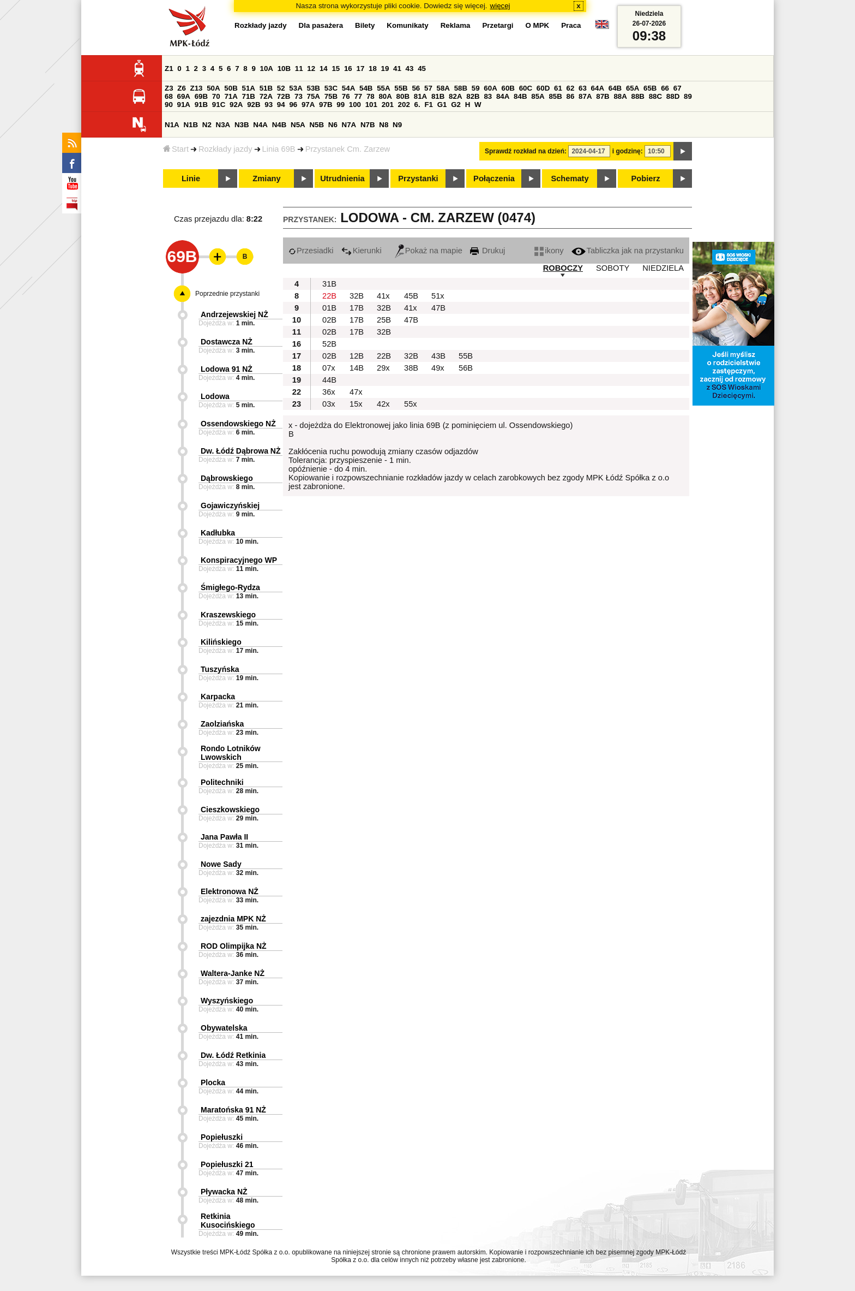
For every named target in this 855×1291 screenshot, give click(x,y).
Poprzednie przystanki (227, 294)
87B (602, 96)
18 (373, 68)
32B (357, 295)
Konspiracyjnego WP (239, 560)
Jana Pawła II (224, 836)
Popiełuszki (222, 1137)
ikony (548, 250)
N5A (298, 125)
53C (331, 88)
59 (476, 88)
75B (331, 96)
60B (508, 88)
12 (311, 68)
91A (183, 104)
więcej (500, 6)
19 (385, 68)
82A (455, 96)
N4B (279, 125)
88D (672, 96)
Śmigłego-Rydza (230, 587)
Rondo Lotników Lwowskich (231, 752)
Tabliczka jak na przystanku (627, 250)
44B (329, 380)
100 (355, 104)
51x (437, 295)
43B (438, 356)
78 (370, 96)
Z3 (169, 88)
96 (293, 104)
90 (169, 104)
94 (281, 104)
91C (218, 104)
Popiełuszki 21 (227, 1164)
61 (558, 88)
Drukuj (487, 250)
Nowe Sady (221, 864)
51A (248, 88)
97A (308, 104)
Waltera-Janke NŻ (232, 973)
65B (650, 88)
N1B (190, 125)
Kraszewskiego (228, 614)
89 (688, 96)
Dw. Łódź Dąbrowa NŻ (240, 451)
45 (422, 68)
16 (348, 68)
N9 (397, 125)
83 (488, 96)
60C (525, 88)
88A (620, 96)
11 (299, 68)
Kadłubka (218, 532)
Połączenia (494, 178)
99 (340, 104)
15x (356, 404)
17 (360, 68)
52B (329, 344)
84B (520, 96)
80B (403, 96)
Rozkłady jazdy (225, 149)
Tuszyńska (220, 669)
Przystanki (418, 178)
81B (437, 96)
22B (329, 295)
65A (632, 88)
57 (428, 88)
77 (358, 96)
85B (555, 96)
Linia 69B (279, 149)
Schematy (569, 178)
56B (466, 368)
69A (183, 96)
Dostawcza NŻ (226, 341)
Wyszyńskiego (227, 1000)
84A (502, 96)
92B (253, 104)
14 (324, 68)
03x (328, 404)
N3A (223, 125)
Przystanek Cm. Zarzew (347, 149)
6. (417, 104)
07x (328, 368)
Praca (571, 25)
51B (266, 88)
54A (348, 88)
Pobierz (645, 178)
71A (230, 96)
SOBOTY (612, 268)
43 (410, 68)
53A (295, 88)
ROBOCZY (563, 268)
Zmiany (266, 178)
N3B (241, 125)
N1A (172, 125)
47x (356, 392)
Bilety (365, 25)
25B (384, 320)
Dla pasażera (321, 25)
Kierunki (361, 250)
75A (313, 96)
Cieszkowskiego (230, 809)
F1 (428, 104)
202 (404, 104)
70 (216, 96)
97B (325, 104)
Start (176, 149)
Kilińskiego (221, 642)
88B (638, 96)
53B (313, 88)
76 (346, 96)
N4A (260, 125)
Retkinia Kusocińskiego (228, 1220)
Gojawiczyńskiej (230, 505)
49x (437, 368)
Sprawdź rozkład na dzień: (526, 151)
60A (490, 88)
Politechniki (222, 782)
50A (213, 88)
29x (383, 368)
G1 (442, 104)
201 (388, 104)
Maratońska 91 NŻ (233, 1109)
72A (266, 96)
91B (201, 104)
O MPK (538, 25)
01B (329, 308)
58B (460, 88)
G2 (456, 104)
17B (357, 308)
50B (230, 88)
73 (298, 96)
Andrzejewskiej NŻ (234, 314)
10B (284, 68)
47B (438, 308)
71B (248, 96)
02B (329, 320)
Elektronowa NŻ (229, 891)
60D (543, 88)
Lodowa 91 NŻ (226, 369)
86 (571, 96)
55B (400, 88)
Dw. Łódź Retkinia (233, 1055)
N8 (383, 125)
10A (266, 68)
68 (169, 96)
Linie (191, 178)
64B (615, 88)
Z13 (196, 88)
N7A (349, 125)
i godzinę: (627, 151)
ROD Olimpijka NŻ (234, 946)
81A (420, 96)
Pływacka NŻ (224, 1191)
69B (201, 96)
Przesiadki (311, 250)
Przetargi (497, 25)
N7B (367, 125)
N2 (207, 125)
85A (537, 96)
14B (357, 368)
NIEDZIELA (663, 268)
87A (585, 96)
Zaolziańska (222, 723)
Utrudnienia (342, 178)
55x (410, 404)
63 (583, 88)
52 (281, 88)
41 (397, 68)
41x (383, 295)
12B (357, 356)
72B (283, 96)
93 (268, 104)
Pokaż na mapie (428, 250)
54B (365, 88)
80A (385, 96)
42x (383, 404)
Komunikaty (407, 25)
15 (336, 68)
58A (443, 88)
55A (383, 88)
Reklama (456, 25)
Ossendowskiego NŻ (238, 423)
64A (597, 88)
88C (655, 96)
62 (571, 88)
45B (411, 295)
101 (371, 104)
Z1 (169, 68)
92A (236, 104)
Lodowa (215, 396)
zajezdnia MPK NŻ (233, 918)
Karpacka (218, 696)
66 (665, 88)
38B (411, 368)
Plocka (213, 1082)
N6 (333, 125)
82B (472, 96)
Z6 (181, 88)
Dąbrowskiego (227, 478)
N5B (316, 125)
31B (329, 283)
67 (677, 88)
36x (328, 392)
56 (416, 88)
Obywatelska (224, 1028)
